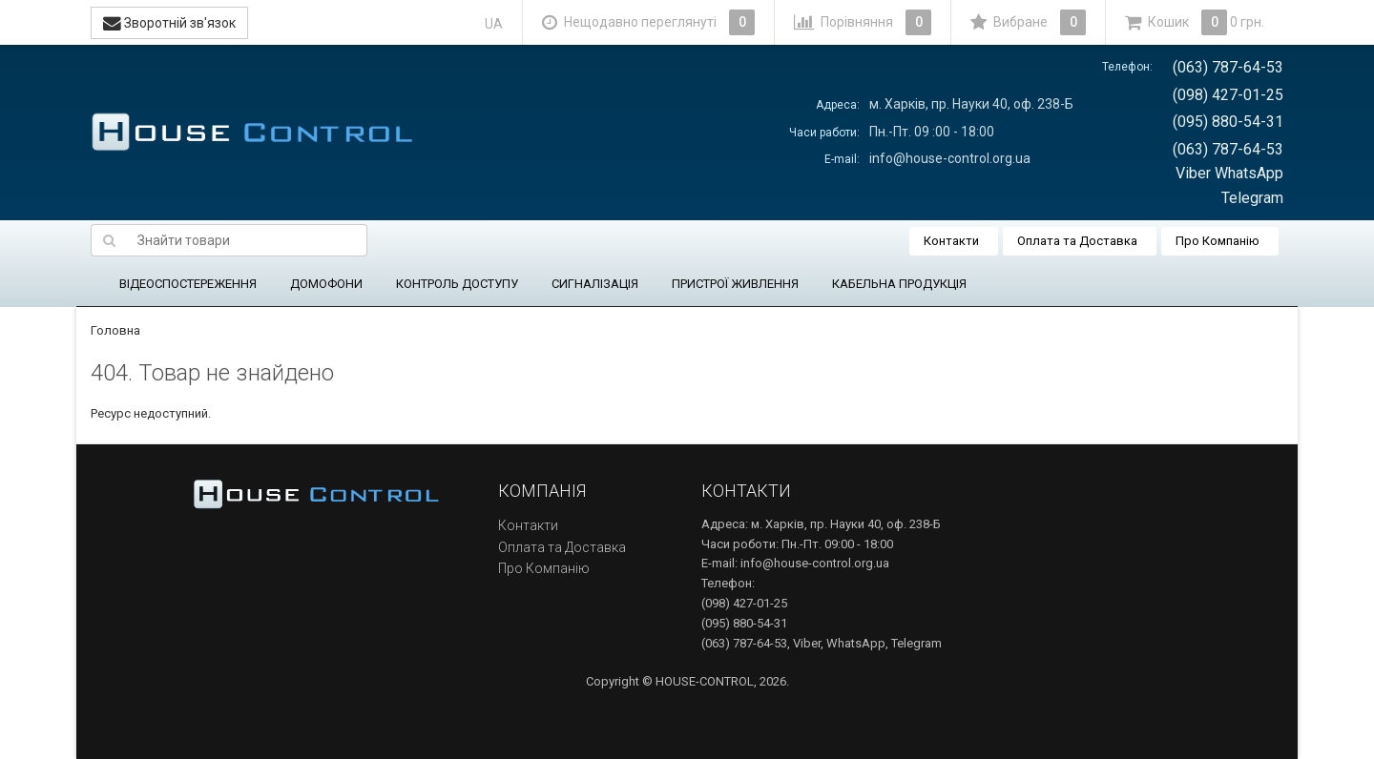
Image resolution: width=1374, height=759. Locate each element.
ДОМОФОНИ (326, 284)
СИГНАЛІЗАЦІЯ (595, 284)
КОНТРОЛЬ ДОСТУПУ (457, 284)
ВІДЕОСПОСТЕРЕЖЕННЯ (188, 284)
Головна (115, 330)
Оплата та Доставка (1077, 241)
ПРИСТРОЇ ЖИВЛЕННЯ (735, 284)
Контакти (951, 241)
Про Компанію (1218, 241)
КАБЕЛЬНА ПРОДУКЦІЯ (899, 284)
